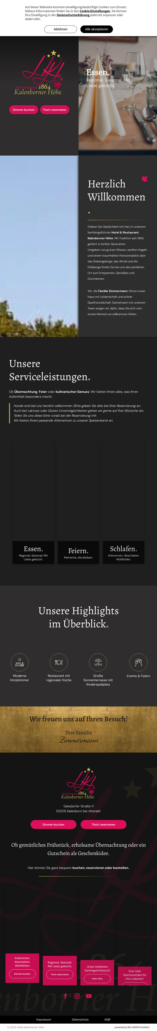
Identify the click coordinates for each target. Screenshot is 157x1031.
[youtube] (89, 996)
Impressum (43, 1019)
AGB (107, 1019)
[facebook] (65, 996)
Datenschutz (80, 1019)
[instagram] (77, 996)
